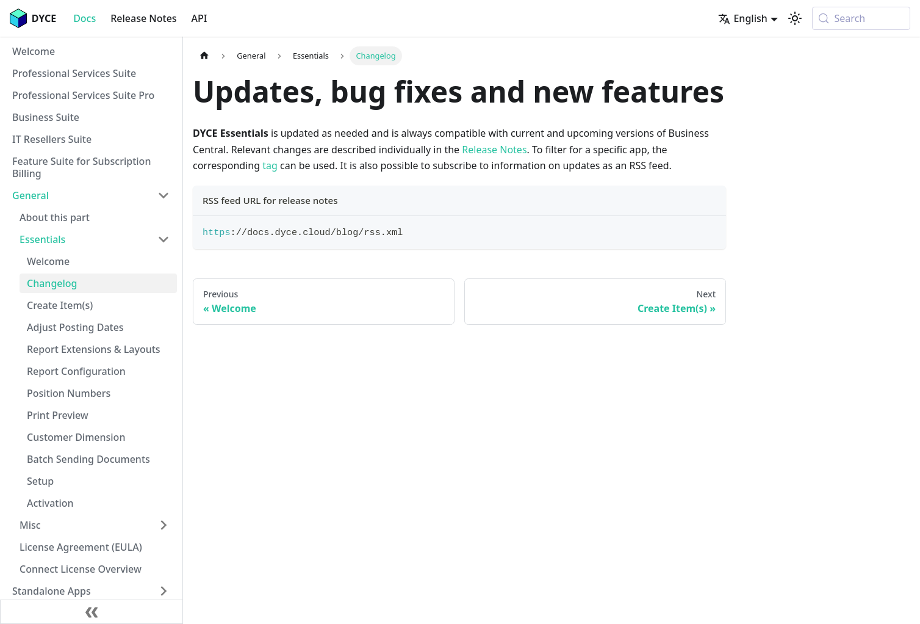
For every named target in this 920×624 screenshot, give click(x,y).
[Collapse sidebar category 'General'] (163, 195)
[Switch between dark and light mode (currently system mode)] (795, 18)
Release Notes (143, 18)
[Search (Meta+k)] (861, 18)
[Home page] (204, 55)
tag (270, 165)
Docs (84, 18)
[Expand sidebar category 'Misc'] (163, 525)
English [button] (742, 18)
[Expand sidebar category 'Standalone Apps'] (163, 591)
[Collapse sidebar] (91, 612)
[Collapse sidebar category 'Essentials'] (163, 239)
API (199, 18)
